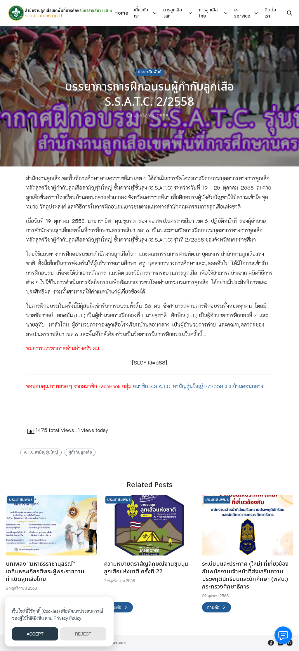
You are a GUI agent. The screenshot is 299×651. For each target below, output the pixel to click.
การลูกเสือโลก (172, 13)
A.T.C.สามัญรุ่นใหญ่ (41, 452)
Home (121, 13)
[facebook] (270, 642)
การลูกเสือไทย (208, 13)
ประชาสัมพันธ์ (149, 72)
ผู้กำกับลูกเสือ (80, 452)
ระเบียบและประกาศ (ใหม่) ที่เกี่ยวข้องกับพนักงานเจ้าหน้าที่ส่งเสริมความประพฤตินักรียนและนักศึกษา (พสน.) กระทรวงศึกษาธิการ (245, 575)
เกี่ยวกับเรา (141, 13)
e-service (242, 13)
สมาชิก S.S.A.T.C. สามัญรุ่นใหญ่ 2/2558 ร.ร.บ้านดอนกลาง (198, 386)
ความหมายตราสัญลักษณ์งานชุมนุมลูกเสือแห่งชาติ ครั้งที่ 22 (146, 568)
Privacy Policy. (68, 618)
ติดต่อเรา (270, 13)
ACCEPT (35, 634)
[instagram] (289, 642)
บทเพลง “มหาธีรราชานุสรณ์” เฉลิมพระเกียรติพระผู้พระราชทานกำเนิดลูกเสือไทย (45, 572)
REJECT (83, 634)
